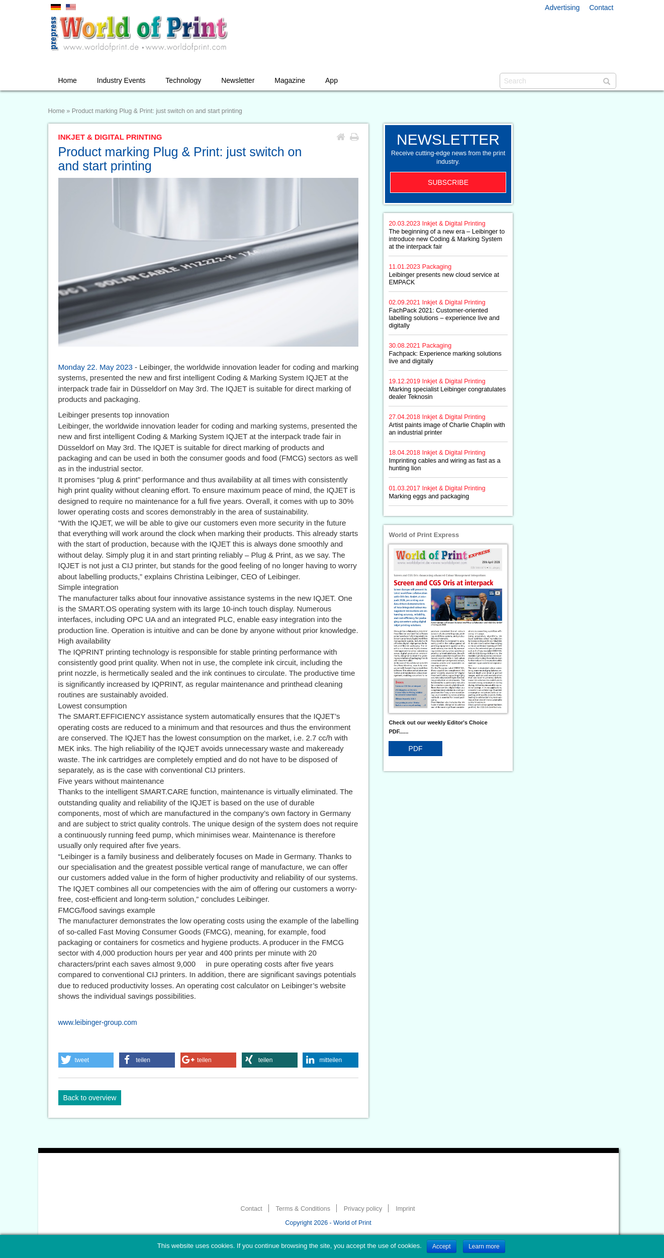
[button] (86, 1060)
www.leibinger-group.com (97, 1022)
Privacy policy (363, 1208)
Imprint (405, 1208)
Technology (183, 80)
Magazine (289, 80)
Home (67, 80)
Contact (601, 8)
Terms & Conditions (303, 1208)
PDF (416, 749)
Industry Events (121, 80)
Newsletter (237, 80)
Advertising (562, 8)
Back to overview (90, 1098)
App (331, 80)
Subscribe (448, 182)
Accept (441, 1246)
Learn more (483, 1246)
